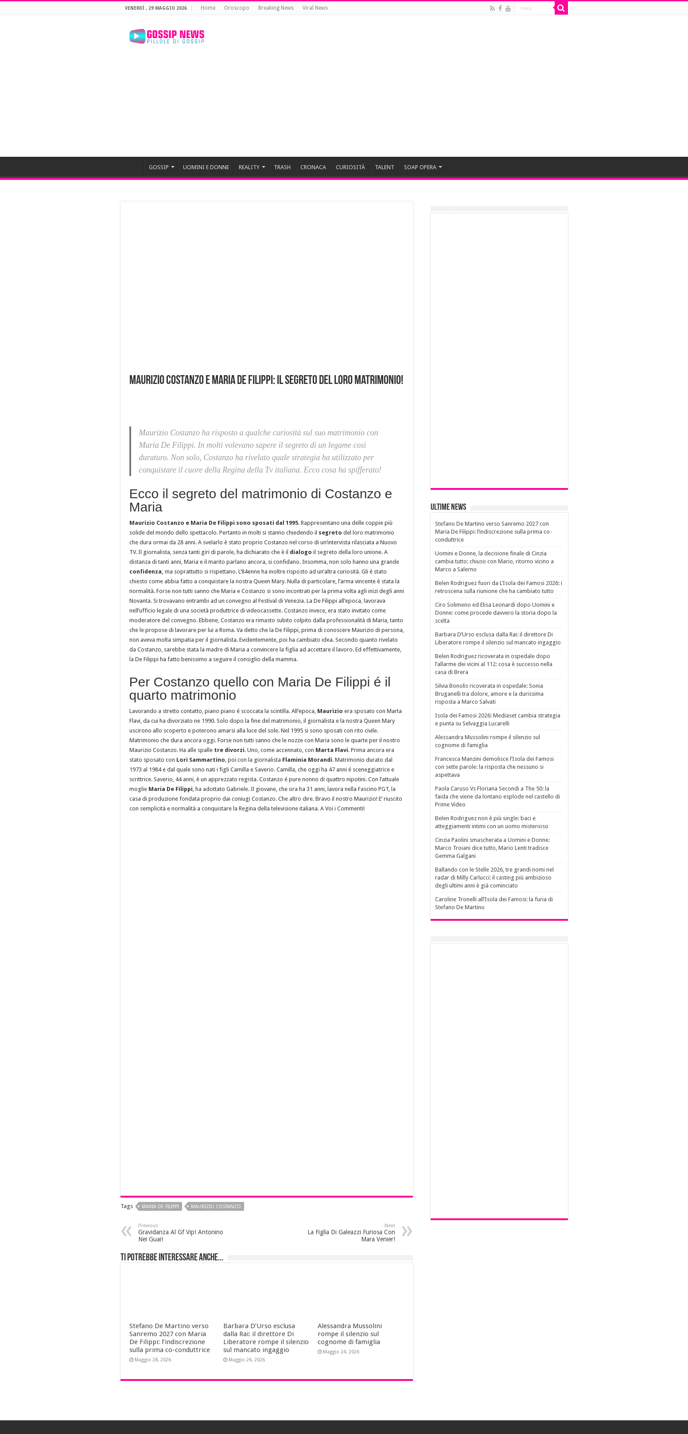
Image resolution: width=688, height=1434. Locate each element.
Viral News (315, 8)
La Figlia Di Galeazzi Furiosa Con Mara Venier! (349, 1233)
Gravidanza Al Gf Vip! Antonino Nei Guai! (183, 1233)
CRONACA (313, 167)
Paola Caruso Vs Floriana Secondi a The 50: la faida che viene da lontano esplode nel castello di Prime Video (497, 796)
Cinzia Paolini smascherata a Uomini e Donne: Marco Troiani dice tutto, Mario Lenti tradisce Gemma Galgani (492, 848)
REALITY (249, 167)
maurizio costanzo (216, 1206)
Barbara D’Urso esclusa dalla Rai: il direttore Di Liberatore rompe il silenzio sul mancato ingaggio (266, 1338)
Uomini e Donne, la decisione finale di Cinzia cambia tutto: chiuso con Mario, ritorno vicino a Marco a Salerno (494, 561)
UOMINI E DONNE (206, 167)
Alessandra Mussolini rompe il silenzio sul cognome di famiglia (350, 1334)
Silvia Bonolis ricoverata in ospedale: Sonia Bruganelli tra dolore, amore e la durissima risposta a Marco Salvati (489, 693)
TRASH (282, 167)
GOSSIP (159, 167)
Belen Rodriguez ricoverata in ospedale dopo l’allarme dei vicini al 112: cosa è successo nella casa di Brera (493, 664)
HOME (132, 166)
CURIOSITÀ (350, 167)
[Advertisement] (400, 86)
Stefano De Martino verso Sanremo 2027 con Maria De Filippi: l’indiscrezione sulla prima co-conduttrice (169, 1338)
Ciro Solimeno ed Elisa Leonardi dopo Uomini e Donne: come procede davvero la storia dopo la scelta (496, 612)
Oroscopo (236, 8)
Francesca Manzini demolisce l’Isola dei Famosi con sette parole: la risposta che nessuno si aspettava (494, 767)
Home (208, 8)
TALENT (384, 167)
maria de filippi (160, 1206)
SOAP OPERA (420, 167)
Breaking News (276, 8)
